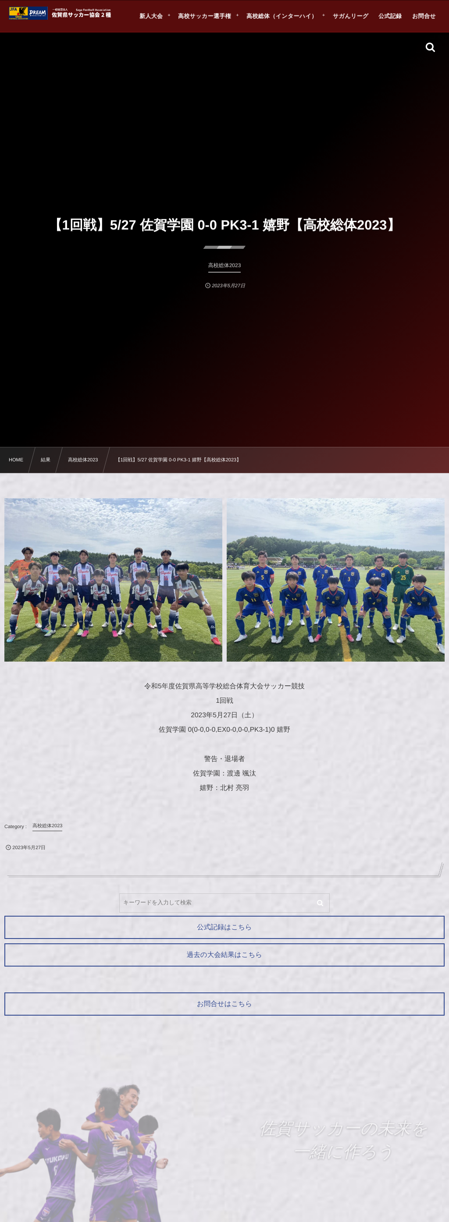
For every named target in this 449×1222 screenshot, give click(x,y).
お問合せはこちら (224, 1004)
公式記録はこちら (224, 927)
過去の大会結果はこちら (224, 955)
